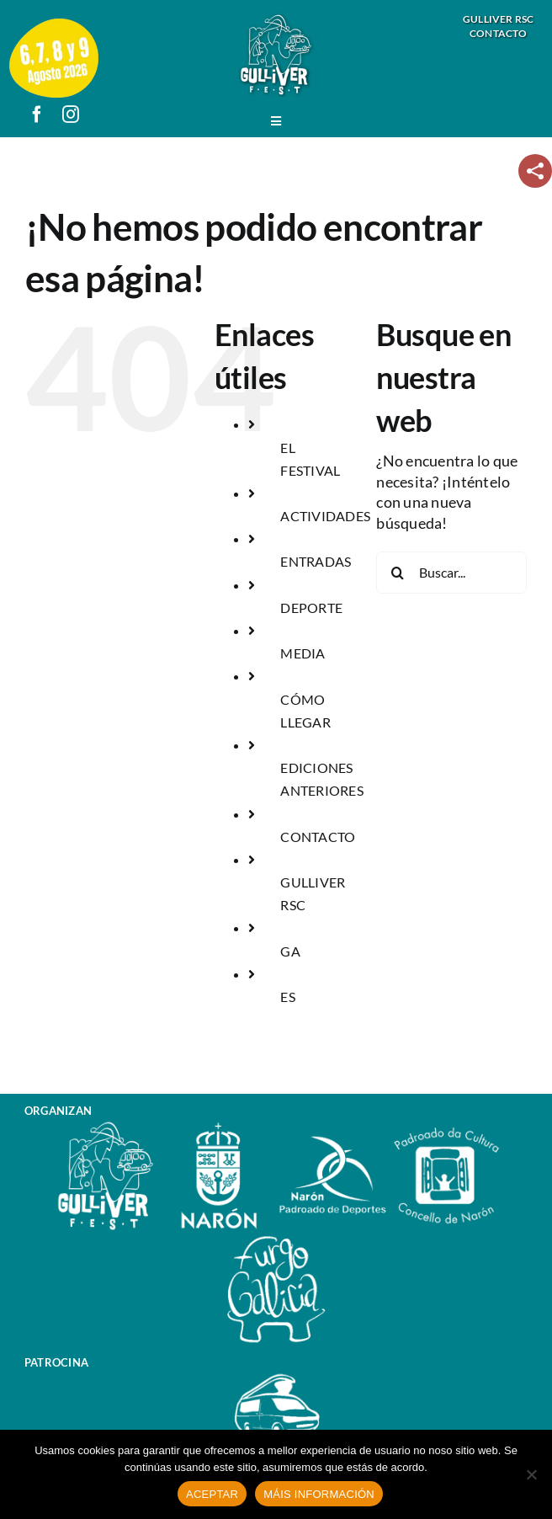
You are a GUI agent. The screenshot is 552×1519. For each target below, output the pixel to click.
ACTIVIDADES (325, 516)
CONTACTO (317, 837)
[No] (531, 1474)
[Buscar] (397, 573)
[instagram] (70, 114)
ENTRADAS (315, 561)
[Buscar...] (451, 573)
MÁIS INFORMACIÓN (318, 1494)
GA (290, 951)
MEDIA (302, 653)
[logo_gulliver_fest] (276, 20)
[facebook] (37, 114)
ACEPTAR (212, 1494)
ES (287, 997)
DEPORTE (311, 608)
